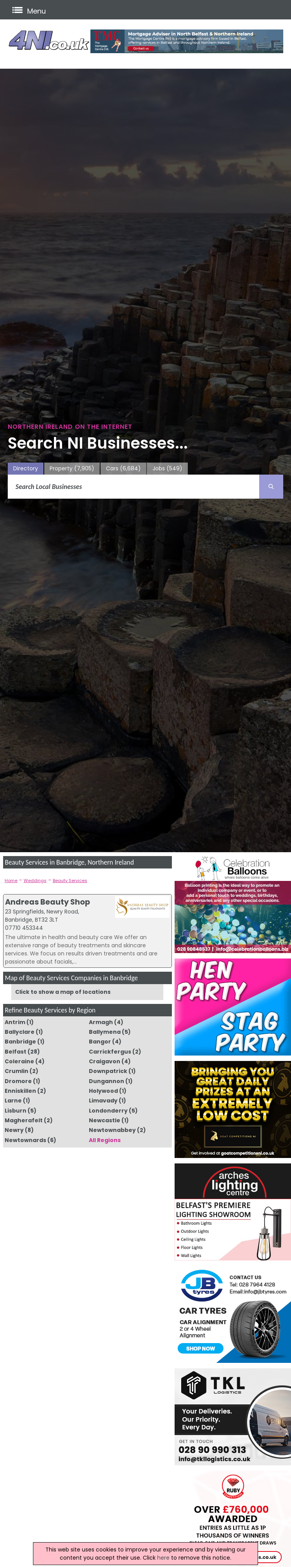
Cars (123, 469)
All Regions (105, 1140)
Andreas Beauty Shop (47, 901)
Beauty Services (70, 880)
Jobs (167, 469)
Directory (25, 468)
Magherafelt (24, 1120)
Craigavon (104, 1061)
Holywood (103, 1091)
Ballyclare (20, 1032)
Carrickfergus (110, 1052)
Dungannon (106, 1081)
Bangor (100, 1041)
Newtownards (25, 1140)
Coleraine (19, 1061)
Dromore (18, 1081)
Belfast (15, 1052)
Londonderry (108, 1111)
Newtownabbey (112, 1130)
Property (72, 469)
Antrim (15, 1022)
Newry (14, 1130)
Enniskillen (20, 1091)
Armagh (101, 1022)
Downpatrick (108, 1071)
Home (11, 880)
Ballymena (105, 1032)
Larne (13, 1100)
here (163, 1558)
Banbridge (20, 1041)
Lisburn (15, 1111)
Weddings (35, 880)
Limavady (103, 1100)
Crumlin (16, 1071)
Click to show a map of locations (63, 992)
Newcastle (104, 1120)
